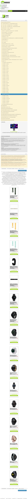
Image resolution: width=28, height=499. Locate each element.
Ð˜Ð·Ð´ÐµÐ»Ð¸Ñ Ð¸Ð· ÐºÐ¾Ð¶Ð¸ (7, 32)
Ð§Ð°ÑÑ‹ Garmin (6, 75)
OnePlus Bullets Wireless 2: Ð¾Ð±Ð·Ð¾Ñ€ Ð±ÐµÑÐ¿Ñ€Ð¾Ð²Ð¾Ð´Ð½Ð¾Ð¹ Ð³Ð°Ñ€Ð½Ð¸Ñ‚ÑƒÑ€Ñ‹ (13, 162)
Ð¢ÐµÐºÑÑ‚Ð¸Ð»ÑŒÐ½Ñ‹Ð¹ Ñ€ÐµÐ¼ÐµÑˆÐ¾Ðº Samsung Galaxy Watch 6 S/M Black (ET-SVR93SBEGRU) (14, 285)
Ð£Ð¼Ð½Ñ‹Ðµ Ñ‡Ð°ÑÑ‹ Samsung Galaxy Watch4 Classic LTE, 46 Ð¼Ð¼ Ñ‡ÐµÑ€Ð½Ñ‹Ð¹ (13, 320)
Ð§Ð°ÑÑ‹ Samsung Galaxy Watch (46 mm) (13, 461)
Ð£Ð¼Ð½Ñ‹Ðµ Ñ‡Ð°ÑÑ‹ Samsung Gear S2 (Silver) (13, 355)
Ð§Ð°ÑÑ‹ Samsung (6, 94)
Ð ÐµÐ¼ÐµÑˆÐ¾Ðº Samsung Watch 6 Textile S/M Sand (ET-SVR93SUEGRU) (14, 214)
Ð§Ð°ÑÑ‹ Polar (5, 91)
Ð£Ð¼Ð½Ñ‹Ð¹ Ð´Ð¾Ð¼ (6, 58)
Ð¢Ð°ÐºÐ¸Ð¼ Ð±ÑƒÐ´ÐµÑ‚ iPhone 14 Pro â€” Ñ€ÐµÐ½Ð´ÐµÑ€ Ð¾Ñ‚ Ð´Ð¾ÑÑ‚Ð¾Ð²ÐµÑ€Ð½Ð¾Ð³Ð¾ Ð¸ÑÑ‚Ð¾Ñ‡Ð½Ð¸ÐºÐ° (10, 144)
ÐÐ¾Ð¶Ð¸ (4, 42)
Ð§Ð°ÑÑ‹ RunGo (6, 92)
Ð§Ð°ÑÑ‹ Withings (6, 101)
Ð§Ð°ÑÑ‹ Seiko (5, 95)
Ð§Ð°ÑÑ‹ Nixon (5, 88)
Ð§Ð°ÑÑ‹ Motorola (6, 85)
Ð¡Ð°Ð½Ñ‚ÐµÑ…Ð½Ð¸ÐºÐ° (6, 46)
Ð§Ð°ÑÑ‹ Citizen (6, 68)
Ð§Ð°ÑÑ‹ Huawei (6, 78)
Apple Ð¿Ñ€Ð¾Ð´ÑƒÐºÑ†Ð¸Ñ (6, 22)
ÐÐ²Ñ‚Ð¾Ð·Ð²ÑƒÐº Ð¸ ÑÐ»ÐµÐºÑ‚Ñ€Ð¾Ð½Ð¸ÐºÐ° (9, 23)
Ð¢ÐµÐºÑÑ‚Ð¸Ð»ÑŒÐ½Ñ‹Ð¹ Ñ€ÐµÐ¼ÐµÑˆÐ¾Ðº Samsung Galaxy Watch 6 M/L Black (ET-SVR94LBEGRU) (14, 267)
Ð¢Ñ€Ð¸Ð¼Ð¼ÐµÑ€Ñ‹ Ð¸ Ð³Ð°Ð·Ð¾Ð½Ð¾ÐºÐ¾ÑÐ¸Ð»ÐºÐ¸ (11, 56)
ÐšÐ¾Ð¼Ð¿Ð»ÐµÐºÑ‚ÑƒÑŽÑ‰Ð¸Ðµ (7, 108)
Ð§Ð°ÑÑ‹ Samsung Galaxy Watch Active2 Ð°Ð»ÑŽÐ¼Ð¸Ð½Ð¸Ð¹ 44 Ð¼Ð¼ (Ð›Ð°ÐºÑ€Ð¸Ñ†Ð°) (13, 480)
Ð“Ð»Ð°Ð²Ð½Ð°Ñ (4, 168)
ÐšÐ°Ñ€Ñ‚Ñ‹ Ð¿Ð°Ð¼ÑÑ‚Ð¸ (5, 107)
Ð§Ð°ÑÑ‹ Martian (6, 82)
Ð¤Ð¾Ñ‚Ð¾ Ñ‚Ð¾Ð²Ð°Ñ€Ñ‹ (5, 118)
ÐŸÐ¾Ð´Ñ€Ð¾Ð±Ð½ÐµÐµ (14, 218)
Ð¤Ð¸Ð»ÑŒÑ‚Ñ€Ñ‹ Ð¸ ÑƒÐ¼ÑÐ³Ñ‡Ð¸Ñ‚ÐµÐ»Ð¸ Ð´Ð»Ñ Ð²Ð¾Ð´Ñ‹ (12, 59)
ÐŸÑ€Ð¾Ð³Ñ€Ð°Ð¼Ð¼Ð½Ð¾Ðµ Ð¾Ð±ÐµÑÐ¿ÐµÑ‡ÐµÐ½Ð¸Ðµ (11, 114)
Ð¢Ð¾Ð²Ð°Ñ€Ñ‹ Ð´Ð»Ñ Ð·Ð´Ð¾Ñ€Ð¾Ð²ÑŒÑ (8, 117)
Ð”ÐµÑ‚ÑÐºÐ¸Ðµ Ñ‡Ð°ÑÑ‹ (7, 62)
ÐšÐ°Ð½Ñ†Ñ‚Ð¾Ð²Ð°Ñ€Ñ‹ (6, 35)
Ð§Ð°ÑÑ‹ (16, 168)
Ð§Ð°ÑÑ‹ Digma (6, 71)
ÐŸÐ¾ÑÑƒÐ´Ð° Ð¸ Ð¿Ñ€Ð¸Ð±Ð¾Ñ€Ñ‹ (8, 45)
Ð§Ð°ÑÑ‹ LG (5, 81)
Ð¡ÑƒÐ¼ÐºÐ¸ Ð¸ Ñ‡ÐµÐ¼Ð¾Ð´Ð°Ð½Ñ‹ (8, 52)
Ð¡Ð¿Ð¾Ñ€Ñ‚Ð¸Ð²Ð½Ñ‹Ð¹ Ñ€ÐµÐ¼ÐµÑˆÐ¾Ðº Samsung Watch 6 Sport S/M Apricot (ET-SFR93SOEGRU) (14, 231)
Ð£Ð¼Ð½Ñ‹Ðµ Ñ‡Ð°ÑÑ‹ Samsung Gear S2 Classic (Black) (13, 373)
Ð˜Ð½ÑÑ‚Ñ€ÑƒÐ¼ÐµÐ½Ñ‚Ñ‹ (6, 33)
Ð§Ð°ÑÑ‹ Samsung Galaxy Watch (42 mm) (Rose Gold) (13, 443)
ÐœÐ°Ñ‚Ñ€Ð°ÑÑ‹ (5, 39)
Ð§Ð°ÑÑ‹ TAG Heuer (6, 98)
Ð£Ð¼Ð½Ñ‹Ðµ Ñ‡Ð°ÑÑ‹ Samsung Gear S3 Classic (13, 390)
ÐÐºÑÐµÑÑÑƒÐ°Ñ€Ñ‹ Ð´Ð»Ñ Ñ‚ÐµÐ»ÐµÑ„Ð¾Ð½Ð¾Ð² (10, 26)
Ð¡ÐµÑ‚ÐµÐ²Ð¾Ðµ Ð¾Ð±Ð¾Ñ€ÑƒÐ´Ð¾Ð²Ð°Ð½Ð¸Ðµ (9, 115)
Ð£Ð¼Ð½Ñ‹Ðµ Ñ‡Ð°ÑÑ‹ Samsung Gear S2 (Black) (13, 337)
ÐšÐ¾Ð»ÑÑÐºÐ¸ (5, 36)
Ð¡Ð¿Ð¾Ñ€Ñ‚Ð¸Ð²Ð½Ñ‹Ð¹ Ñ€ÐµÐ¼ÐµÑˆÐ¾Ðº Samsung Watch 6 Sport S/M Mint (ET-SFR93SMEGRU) (14, 250)
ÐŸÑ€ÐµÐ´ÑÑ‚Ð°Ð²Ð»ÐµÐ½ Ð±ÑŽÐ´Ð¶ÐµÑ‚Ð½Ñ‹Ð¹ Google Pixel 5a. (10, 148)
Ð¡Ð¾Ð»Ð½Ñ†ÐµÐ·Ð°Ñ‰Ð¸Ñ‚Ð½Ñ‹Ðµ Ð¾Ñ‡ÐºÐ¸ (9, 48)
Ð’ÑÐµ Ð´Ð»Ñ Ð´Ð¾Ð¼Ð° (5, 29)
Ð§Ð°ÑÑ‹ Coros (5, 69)
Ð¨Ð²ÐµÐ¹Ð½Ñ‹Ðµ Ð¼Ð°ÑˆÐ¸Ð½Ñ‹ (7, 104)
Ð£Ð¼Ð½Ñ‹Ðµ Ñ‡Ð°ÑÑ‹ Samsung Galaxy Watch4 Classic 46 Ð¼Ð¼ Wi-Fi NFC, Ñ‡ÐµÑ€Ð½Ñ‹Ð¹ (13, 303)
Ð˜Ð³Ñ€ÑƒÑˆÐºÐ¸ (4, 105)
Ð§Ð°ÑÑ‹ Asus (5, 65)
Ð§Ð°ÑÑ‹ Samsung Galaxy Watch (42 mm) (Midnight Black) (13, 426)
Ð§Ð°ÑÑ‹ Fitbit (5, 72)
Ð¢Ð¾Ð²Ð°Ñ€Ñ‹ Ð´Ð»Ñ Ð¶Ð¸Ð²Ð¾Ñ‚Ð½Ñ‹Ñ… (9, 55)
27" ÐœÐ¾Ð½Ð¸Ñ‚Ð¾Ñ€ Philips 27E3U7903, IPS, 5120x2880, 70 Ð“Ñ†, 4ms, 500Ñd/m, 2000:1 (14, 132)
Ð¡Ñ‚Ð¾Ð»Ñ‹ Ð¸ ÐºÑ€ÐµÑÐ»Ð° (7, 49)
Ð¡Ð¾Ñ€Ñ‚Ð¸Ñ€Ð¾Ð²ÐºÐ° (22, 170)
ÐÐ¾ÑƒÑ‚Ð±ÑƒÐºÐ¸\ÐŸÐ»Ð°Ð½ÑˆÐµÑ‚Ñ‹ (7, 111)
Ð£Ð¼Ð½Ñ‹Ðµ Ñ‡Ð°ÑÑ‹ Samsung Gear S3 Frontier (13, 408)
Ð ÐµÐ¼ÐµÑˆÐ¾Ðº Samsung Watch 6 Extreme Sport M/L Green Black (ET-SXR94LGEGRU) (13, 196)
